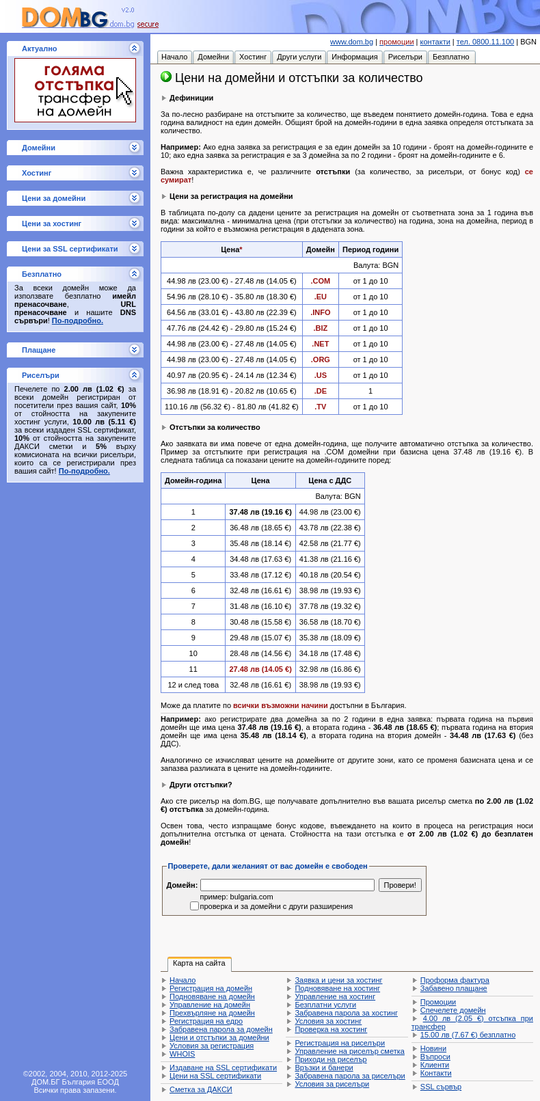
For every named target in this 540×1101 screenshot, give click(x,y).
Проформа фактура (454, 980)
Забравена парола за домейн (221, 1029)
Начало (182, 980)
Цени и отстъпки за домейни (219, 1037)
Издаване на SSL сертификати (223, 1067)
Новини (433, 1048)
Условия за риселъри (332, 1084)
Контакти (436, 1073)
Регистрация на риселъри (340, 1043)
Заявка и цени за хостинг (338, 980)
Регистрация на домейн (211, 988)
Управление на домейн (210, 1005)
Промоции (438, 1002)
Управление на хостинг (335, 996)
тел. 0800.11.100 (485, 42)
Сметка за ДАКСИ (201, 1089)
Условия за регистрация (212, 1046)
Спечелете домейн (453, 1010)
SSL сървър (440, 1087)
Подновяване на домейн (212, 996)
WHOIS (182, 1054)
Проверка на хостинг (331, 1029)
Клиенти (434, 1065)
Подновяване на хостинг (337, 988)
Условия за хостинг (328, 1021)
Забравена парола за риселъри (350, 1076)
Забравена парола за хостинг (346, 1013)
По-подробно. (77, 320)
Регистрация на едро (206, 1021)
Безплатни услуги (325, 1005)
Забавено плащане (453, 988)
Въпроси (435, 1056)
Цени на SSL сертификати (215, 1076)
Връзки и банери (324, 1067)
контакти (435, 42)
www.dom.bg (351, 42)
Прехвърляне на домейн (212, 1013)
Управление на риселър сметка (349, 1051)
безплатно (467, 1035)
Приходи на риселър (330, 1059)
